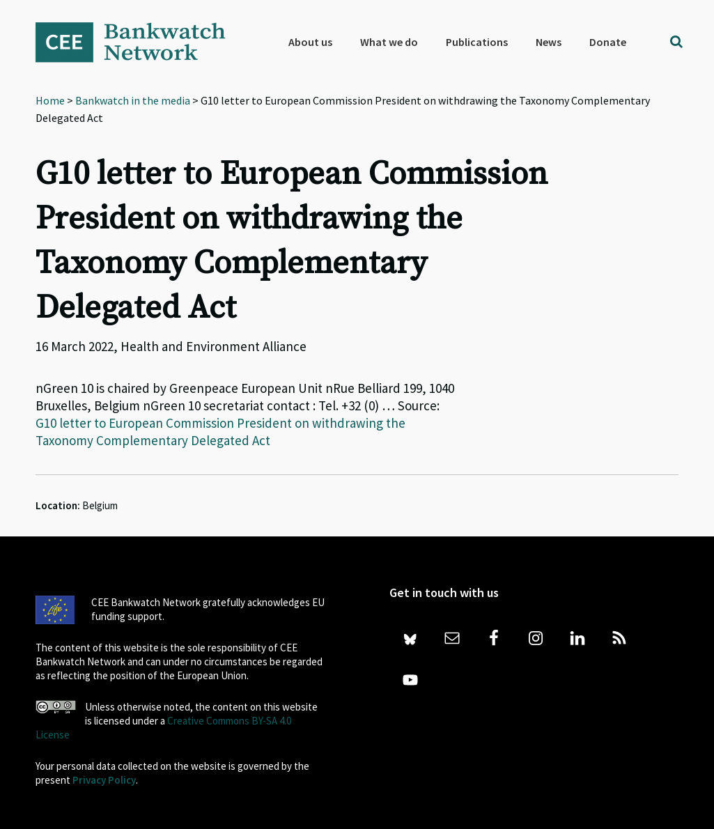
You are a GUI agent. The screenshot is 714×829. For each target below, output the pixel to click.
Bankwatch (140, 42)
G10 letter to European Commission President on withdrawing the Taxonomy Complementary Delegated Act (220, 431)
